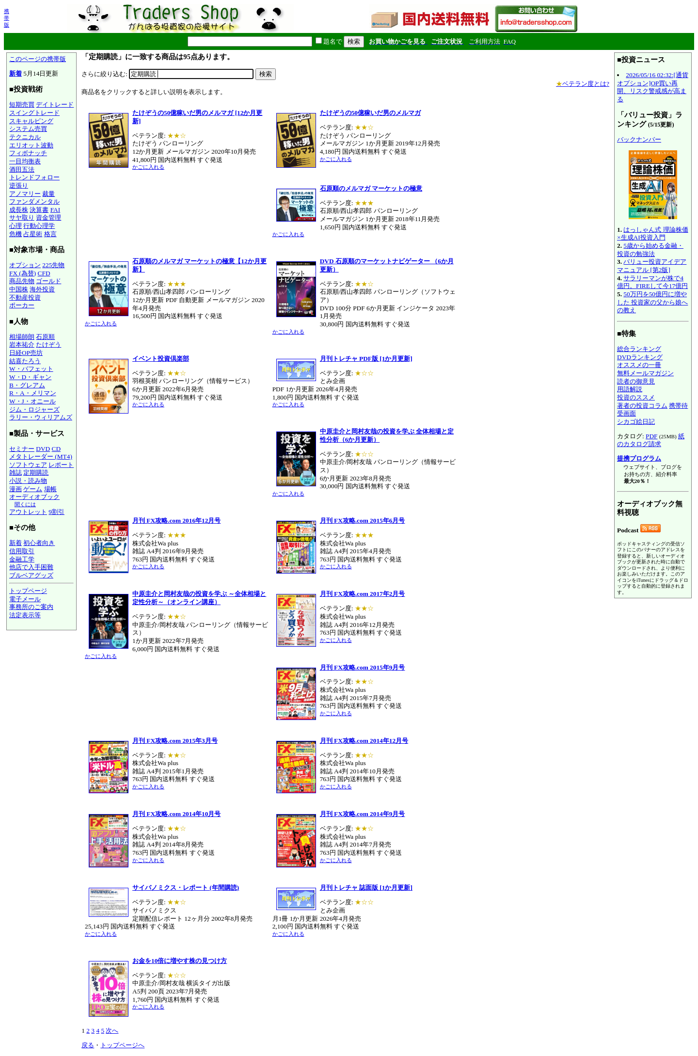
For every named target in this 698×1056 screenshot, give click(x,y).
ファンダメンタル (34, 201)
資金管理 (48, 217)
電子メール (25, 599)
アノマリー (25, 193)
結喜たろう (25, 361)
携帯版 (6, 18)
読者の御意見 (636, 381)
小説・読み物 (28, 480)
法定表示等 (25, 615)
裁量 (48, 193)
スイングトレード (34, 112)
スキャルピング (31, 121)
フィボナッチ (28, 153)
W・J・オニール (32, 401)
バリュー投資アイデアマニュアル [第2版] (651, 265)
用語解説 (629, 389)
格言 (50, 234)
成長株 (18, 209)
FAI (55, 209)
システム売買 (28, 128)
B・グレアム (27, 385)
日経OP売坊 (26, 352)
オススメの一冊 (639, 364)
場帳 (50, 489)
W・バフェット (31, 368)
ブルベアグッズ (31, 575)
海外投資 (42, 289)
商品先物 (21, 281)
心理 (15, 225)
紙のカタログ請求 (650, 440)
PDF (651, 436)
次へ (112, 1030)
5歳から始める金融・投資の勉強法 (650, 249)
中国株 (18, 289)
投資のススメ (636, 397)
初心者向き (39, 542)
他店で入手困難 (31, 567)
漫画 (15, 489)
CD (56, 448)
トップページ (28, 590)
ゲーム (32, 489)
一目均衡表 (25, 161)
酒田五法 (21, 169)
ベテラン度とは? (582, 83)
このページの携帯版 (37, 59)
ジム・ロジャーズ (34, 409)
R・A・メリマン (32, 393)
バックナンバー (639, 139)
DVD (43, 448)
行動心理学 (39, 225)
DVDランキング (640, 357)
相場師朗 (21, 336)
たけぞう (48, 344)
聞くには (25, 504)
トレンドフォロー (34, 177)
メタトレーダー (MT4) (40, 456)
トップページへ (122, 1045)
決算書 (39, 209)
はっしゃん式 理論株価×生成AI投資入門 (652, 233)
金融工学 (21, 559)
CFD (44, 273)
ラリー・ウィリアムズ (40, 417)
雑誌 (15, 472)
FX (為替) (22, 273)
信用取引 (21, 551)
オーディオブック (34, 496)
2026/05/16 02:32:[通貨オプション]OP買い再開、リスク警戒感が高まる (652, 87)
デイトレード (55, 104)
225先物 (53, 265)
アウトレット (28, 511)
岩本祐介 (21, 344)
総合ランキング (639, 348)
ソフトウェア (28, 464)
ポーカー (21, 305)
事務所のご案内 (31, 606)
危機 (15, 234)
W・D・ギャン (30, 377)
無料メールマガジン (645, 373)
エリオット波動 (31, 145)
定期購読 (35, 472)
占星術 (32, 234)
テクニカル (25, 137)
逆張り (18, 185)
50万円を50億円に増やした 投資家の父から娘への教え (652, 302)
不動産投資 (25, 297)
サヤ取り (21, 217)
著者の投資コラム (642, 405)
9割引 (56, 511)
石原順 (45, 336)
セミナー (21, 448)
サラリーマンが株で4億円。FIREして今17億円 (652, 282)
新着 (15, 73)
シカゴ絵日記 (636, 421)
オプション (25, 265)
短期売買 (21, 104)
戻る (87, 1045)
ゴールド (48, 281)
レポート (61, 464)
